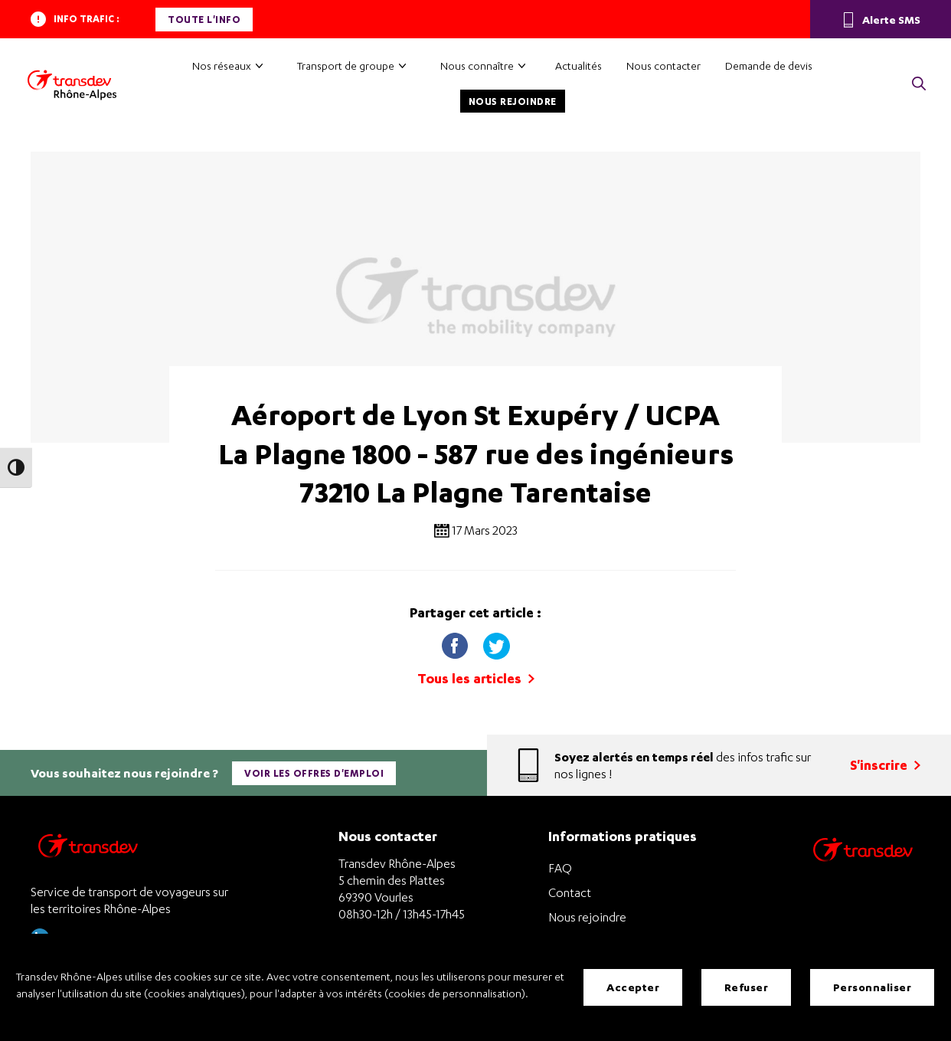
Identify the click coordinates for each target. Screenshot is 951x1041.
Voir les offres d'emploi (314, 773)
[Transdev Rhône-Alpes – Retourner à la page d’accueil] (88, 850)
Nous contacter (663, 65)
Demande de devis (768, 65)
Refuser (746, 987)
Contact (569, 892)
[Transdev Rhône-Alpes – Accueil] (72, 85)
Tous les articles (475, 678)
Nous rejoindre (513, 101)
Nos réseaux (221, 65)
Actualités (578, 65)
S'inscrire (885, 765)
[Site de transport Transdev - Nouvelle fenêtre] (863, 869)
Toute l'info (204, 19)
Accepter (632, 987)
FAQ (560, 868)
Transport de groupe (345, 65)
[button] (919, 85)
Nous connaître (477, 65)
